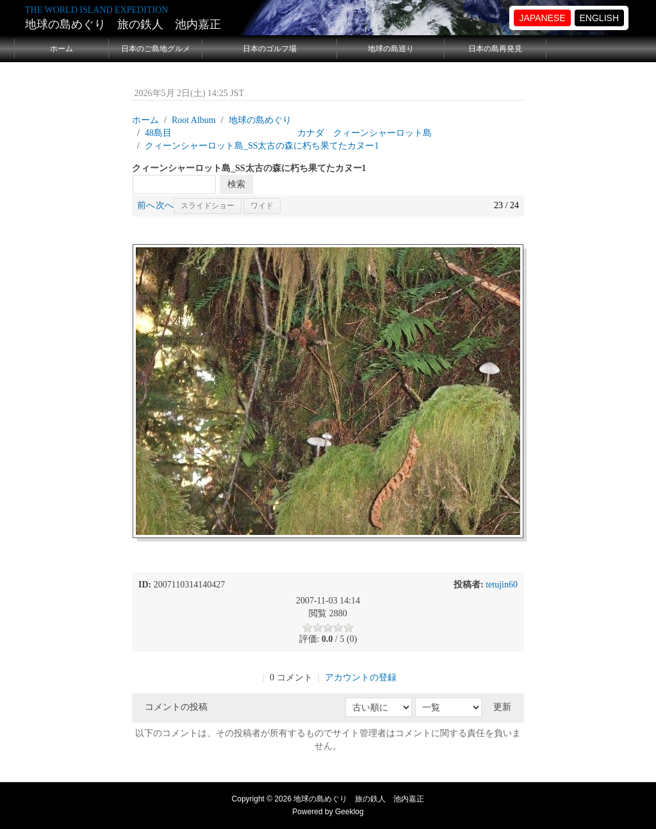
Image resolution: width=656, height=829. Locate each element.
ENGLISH (599, 18)
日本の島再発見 (495, 48)
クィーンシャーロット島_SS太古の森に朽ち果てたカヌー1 (262, 146)
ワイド (262, 205)
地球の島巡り (391, 48)
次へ (165, 205)
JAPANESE (542, 18)
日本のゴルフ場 (270, 48)
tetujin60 (502, 584)
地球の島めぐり (260, 120)
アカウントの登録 (361, 677)
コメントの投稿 (176, 707)
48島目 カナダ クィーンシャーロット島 (288, 133)
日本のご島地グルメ (155, 48)
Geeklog (349, 811)
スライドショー (207, 205)
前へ (146, 205)
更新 (502, 707)
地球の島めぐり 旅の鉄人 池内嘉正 (123, 24)
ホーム (61, 48)
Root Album (194, 120)
